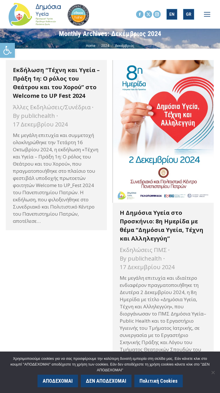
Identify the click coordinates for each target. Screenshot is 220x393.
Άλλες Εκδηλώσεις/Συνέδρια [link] (52, 107)
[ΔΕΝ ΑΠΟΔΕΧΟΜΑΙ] (213, 372)
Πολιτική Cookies (159, 381)
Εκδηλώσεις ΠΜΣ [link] (143, 250)
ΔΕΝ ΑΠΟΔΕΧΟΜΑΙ (106, 381)
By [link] (34, 116)
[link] (7, 50)
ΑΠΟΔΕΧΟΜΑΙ (58, 381)
